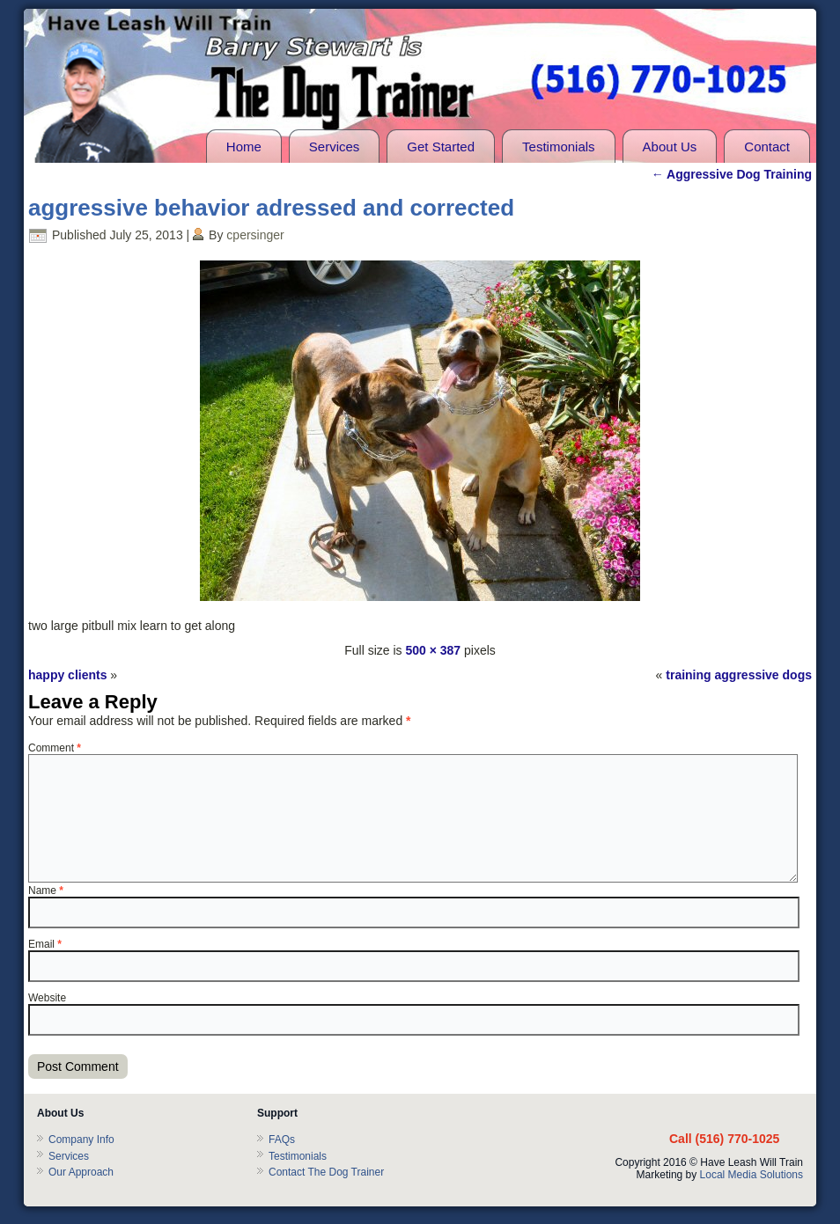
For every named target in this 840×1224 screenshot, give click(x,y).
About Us (670, 146)
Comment (54, 748)
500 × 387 (433, 650)
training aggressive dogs (739, 675)
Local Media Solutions (751, 1175)
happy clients (67, 675)
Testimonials (558, 146)
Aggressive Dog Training (732, 174)
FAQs (282, 1139)
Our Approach (81, 1172)
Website (47, 998)
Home (244, 146)
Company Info (81, 1139)
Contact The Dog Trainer (326, 1172)
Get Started (441, 146)
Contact (767, 146)
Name (45, 890)
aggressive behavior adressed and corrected (271, 207)
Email (45, 944)
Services (334, 146)
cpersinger (255, 235)
